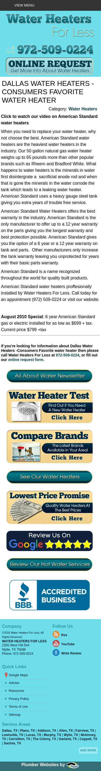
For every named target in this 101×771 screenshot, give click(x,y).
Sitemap (15, 715)
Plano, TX (28, 731)
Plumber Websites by (51, 764)
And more (88, 750)
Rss (64, 635)
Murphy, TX (53, 735)
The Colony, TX (45, 739)
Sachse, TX (12, 743)
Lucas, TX (34, 735)
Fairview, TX (85, 731)
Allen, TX (66, 731)
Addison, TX (47, 731)
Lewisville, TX (13, 735)
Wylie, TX (71, 735)
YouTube (68, 644)
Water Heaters (82, 109)
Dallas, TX (10, 731)
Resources (16, 691)
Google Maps (18, 675)
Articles (14, 683)
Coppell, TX (88, 739)
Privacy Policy (19, 699)
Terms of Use (18, 707)
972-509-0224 (67, 355)
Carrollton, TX (20, 739)
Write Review (71, 654)
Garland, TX (68, 739)
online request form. (26, 360)
